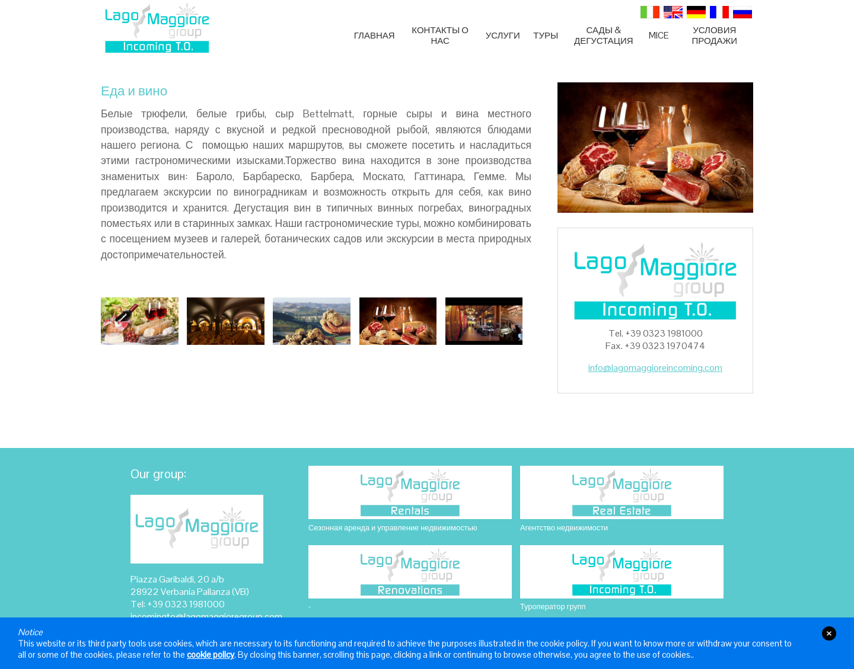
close (829, 633)
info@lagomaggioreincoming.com (655, 367)
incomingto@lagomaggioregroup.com (206, 616)
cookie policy (210, 654)
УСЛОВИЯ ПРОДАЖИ (714, 35)
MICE (659, 35)
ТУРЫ (545, 35)
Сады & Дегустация (603, 35)
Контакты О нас (440, 35)
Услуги (503, 35)
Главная (374, 35)
